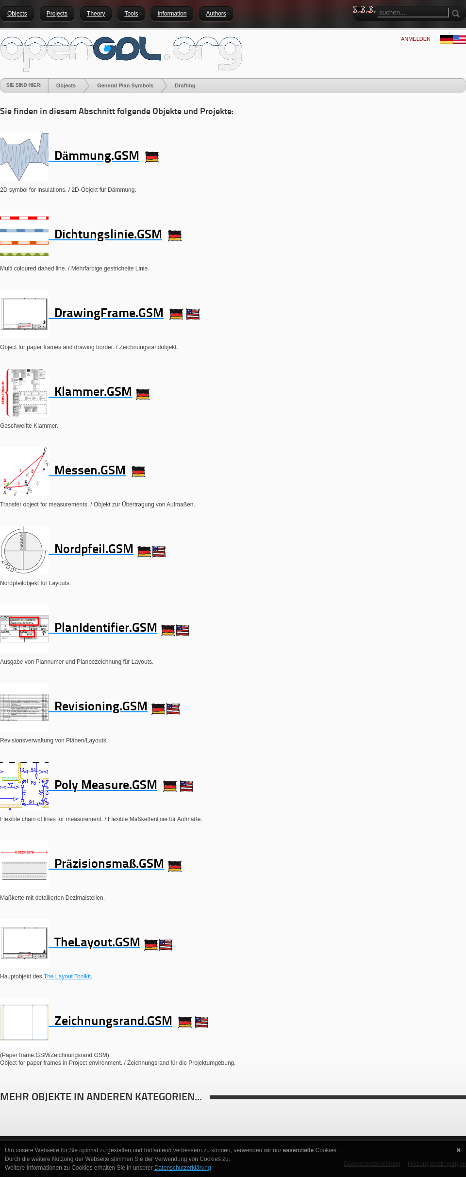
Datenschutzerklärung (182, 1167)
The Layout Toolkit (67, 976)
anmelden (416, 39)
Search (360, 26)
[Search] (413, 12)
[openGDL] (121, 53)
